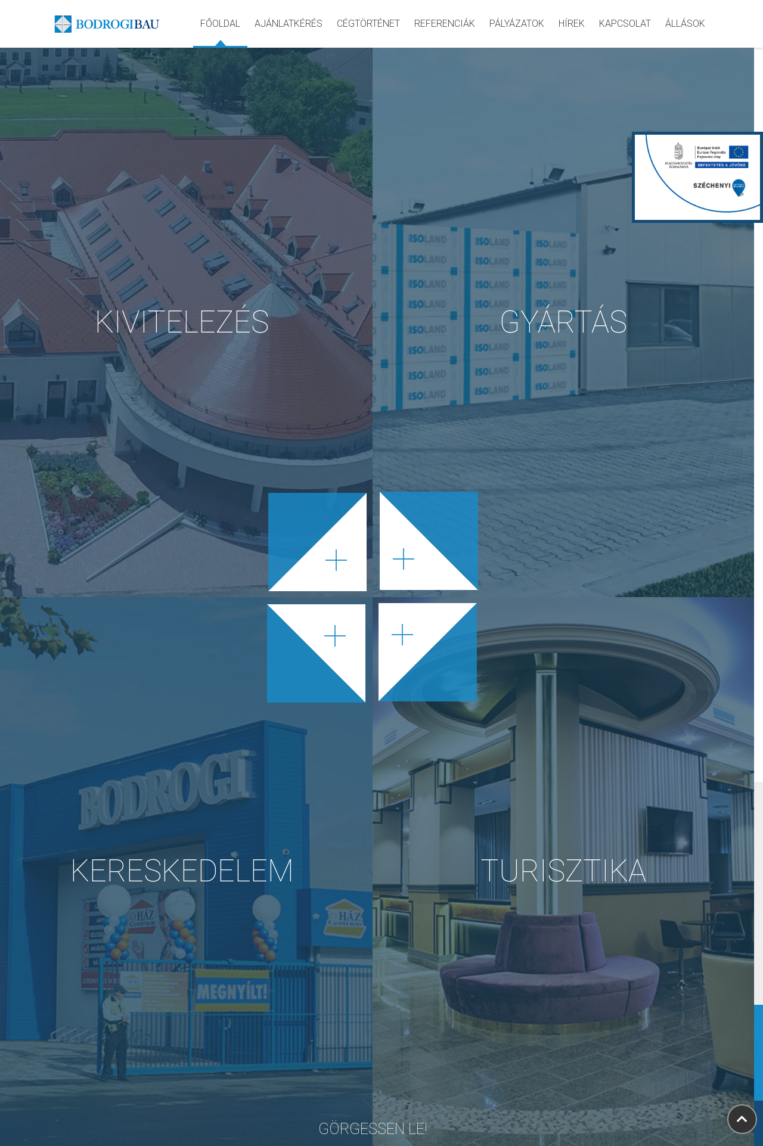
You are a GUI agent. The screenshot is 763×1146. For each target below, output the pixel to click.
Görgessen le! (372, 1112)
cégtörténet (368, 23)
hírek (572, 23)
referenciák (444, 23)
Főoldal (220, 23)
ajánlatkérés (288, 23)
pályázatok (516, 23)
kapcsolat (625, 23)
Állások (685, 23)
